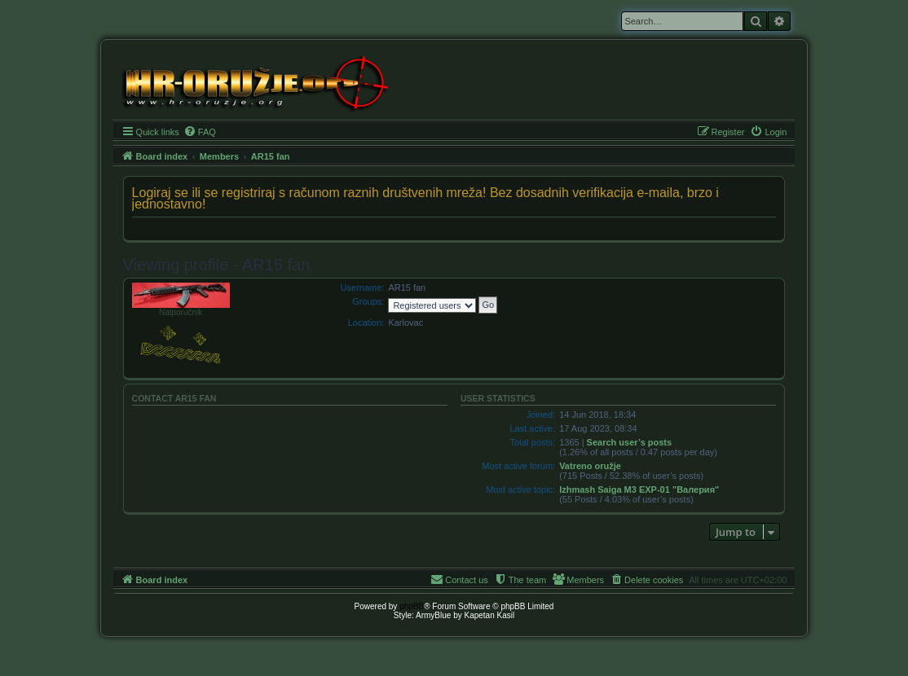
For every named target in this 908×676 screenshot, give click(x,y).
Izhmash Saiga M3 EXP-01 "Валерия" (639, 489)
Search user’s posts (629, 442)
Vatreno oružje (590, 466)
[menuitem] (199, 132)
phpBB (411, 606)
